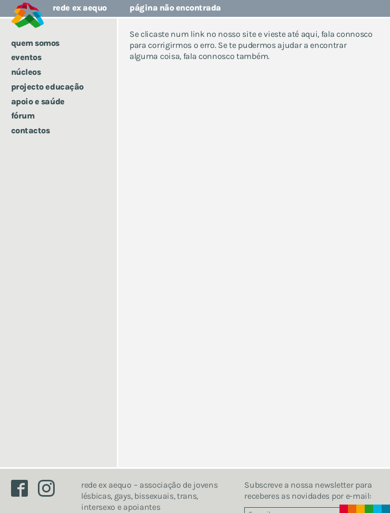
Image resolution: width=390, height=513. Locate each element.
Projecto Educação (47, 87)
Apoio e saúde (38, 101)
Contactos (30, 130)
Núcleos (26, 72)
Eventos (26, 57)
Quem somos (35, 43)
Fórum (23, 116)
